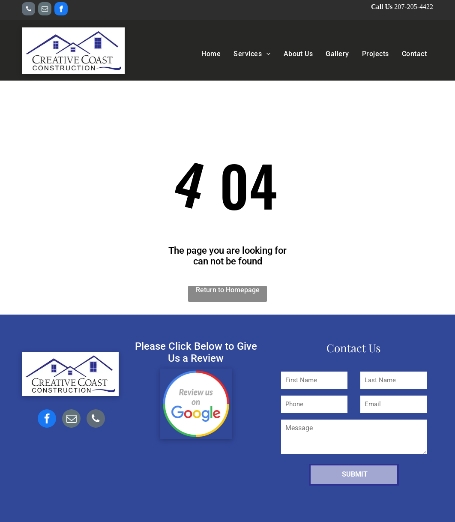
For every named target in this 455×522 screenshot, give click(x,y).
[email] (44, 10)
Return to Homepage (228, 290)
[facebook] (61, 10)
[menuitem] (211, 54)
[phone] (28, 10)
